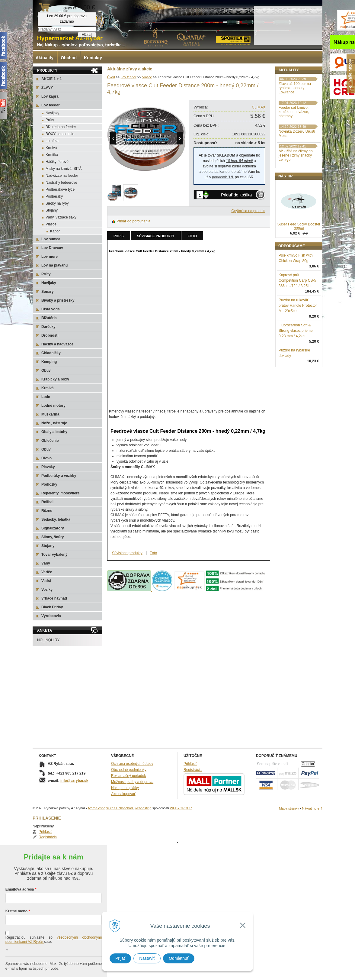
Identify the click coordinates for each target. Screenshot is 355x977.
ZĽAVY (47, 88)
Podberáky (54, 196)
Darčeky (48, 327)
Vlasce (51, 224)
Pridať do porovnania (133, 221)
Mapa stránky (289, 808)
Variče (46, 572)
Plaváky (48, 467)
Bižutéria (49, 318)
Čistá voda (50, 309)
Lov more (49, 256)
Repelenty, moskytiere (60, 493)
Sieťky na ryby (57, 203)
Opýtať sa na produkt (248, 211)
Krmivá (51, 148)
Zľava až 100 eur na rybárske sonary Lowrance (295, 119)
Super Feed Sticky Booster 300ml (299, 258)
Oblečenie (50, 440)
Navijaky (52, 113)
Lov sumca (50, 239)
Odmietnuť (179, 958)
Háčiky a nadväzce (57, 344)
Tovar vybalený (54, 554)
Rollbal (47, 502)
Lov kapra (50, 96)
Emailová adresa (19, 865)
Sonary (47, 292)
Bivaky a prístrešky (57, 300)
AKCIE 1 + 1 (51, 79)
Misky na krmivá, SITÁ (64, 169)
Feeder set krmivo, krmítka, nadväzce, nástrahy (294, 143)
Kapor (55, 231)
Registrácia (294, 89)
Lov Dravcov (52, 248)
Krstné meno (16, 887)
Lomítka (52, 141)
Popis (119, 236)
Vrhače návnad (54, 598)
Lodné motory (53, 405)
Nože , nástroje (54, 423)
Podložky (49, 484)
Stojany (52, 210)
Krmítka (52, 155)
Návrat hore (312, 808)
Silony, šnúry (52, 537)
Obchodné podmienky (128, 770)
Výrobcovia (51, 616)
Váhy (45, 563)
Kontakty (93, 57)
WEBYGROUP (181, 808)
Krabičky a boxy (55, 379)
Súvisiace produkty (155, 236)
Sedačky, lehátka (55, 519)
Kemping (49, 362)
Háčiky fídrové (57, 162)
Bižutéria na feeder (61, 127)
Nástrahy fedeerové (61, 182)
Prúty (50, 120)
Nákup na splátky (125, 788)
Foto (192, 236)
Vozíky (47, 589)
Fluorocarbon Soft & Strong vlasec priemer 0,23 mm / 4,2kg (296, 362)
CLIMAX (258, 107)
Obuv (46, 370)
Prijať (120, 958)
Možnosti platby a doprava (132, 782)
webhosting (143, 808)
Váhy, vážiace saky (61, 217)
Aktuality (44, 57)
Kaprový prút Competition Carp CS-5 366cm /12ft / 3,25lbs (297, 311)
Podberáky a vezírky (58, 476)
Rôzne (46, 511)
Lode (45, 397)
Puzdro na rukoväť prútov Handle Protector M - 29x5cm (298, 337)
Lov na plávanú (54, 265)
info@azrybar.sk (74, 780)
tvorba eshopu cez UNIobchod (110, 808)
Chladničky (51, 353)
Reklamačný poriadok (128, 776)
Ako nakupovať (123, 794)
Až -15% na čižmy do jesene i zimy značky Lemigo (296, 186)
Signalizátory (52, 528)
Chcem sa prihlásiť (54, 963)
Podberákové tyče (60, 189)
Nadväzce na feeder (62, 175)
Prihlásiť (291, 83)
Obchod (69, 57)
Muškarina (50, 414)
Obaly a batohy (54, 432)
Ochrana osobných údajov (132, 764)
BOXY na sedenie (60, 134)
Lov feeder (50, 105)
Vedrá (46, 581)
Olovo (46, 458)
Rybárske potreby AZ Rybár (63, 16)
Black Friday (52, 607)
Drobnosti (50, 335)
